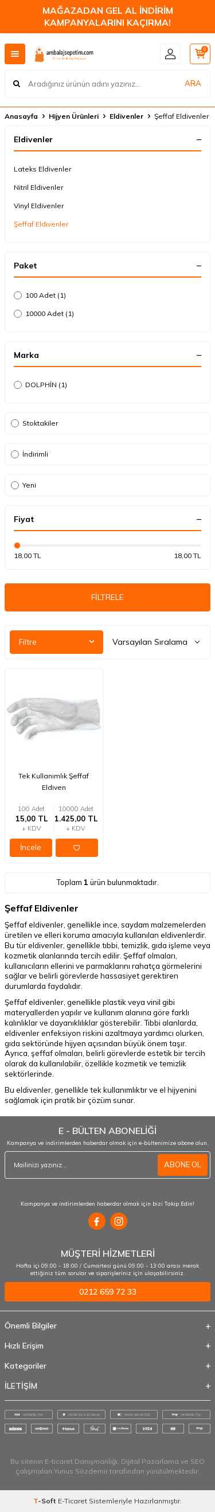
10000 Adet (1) (44, 313)
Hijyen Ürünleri (74, 116)
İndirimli (29, 454)
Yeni (23, 485)
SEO (197, 1461)
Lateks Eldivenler (42, 169)
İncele (30, 847)
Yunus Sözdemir (81, 1471)
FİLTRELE (107, 597)
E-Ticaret (72, 1501)
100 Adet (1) (40, 295)
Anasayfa (21, 116)
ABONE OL (182, 1164)
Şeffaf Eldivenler (41, 224)
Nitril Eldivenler (38, 187)
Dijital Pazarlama (150, 1461)
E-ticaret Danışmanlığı (81, 1461)
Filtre (56, 642)
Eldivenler (126, 116)
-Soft (45, 1501)
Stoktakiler (34, 423)
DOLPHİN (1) (40, 384)
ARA (193, 83)
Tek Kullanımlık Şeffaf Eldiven (53, 781)
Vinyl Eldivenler (39, 205)
